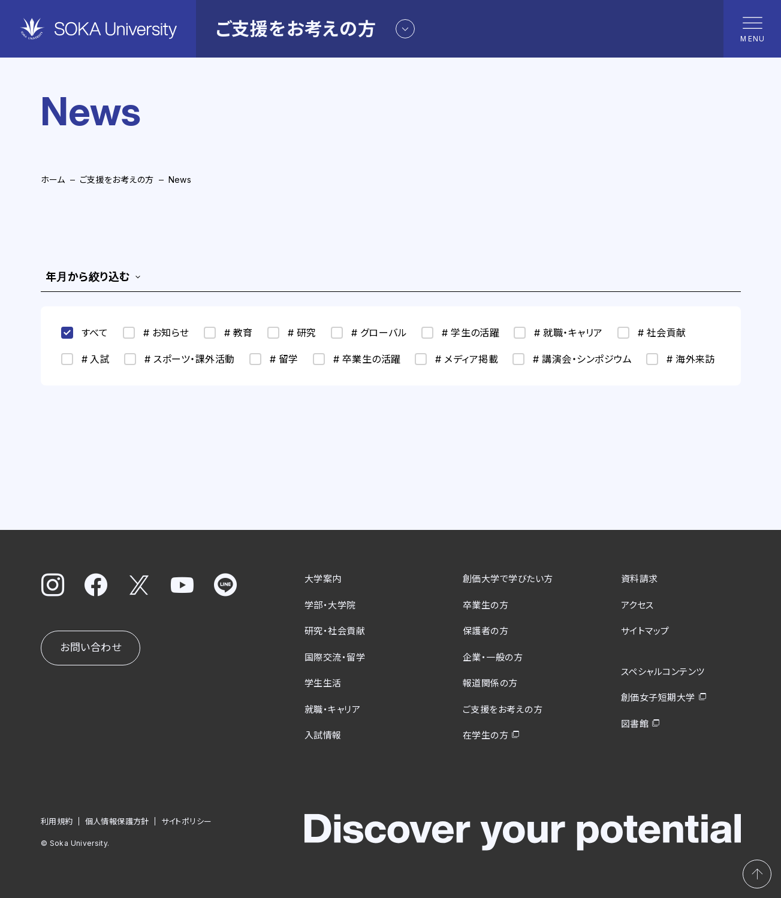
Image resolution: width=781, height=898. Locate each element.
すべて (84, 333)
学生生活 (323, 683)
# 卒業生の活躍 (357, 359)
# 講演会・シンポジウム (572, 359)
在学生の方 (485, 735)
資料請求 (639, 578)
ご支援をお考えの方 (117, 179)
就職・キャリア (332, 709)
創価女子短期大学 (658, 697)
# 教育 (228, 333)
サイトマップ (645, 631)
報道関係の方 (490, 683)
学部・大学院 (330, 604)
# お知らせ (156, 333)
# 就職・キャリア (558, 333)
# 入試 (85, 359)
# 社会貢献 (651, 333)
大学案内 (323, 578)
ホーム (53, 179)
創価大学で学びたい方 (508, 578)
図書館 (635, 723)
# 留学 (273, 359)
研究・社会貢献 (334, 631)
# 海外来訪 (680, 359)
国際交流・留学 (334, 656)
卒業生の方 (485, 604)
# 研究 (291, 333)
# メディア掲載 (456, 359)
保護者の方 (485, 631)
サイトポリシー (186, 820)
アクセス (637, 604)
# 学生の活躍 (460, 333)
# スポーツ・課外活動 (179, 359)
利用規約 (57, 820)
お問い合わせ (90, 647)
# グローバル (369, 333)
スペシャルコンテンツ (663, 671)
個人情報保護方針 (117, 820)
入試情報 (323, 735)
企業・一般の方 (493, 656)
